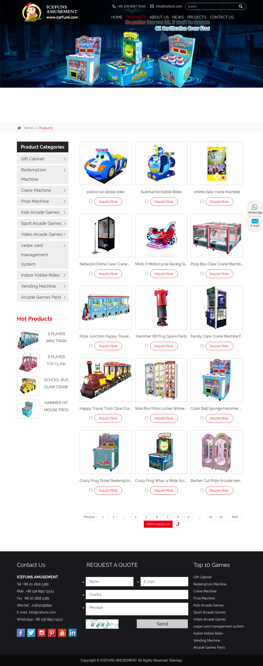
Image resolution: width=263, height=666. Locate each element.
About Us (159, 17)
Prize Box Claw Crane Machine (217, 264)
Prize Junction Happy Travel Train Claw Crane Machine (106, 336)
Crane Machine (36, 190)
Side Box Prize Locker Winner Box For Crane (161, 408)
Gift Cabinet (32, 158)
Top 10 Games (211, 564)
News (178, 17)
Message (137, 608)
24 (210, 517)
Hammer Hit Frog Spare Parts (161, 336)
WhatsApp (255, 212)
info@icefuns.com (169, 6)
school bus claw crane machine (56, 385)
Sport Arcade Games (41, 223)
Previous (89, 517)
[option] (131, 44)
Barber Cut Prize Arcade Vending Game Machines (217, 480)
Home (116, 17)
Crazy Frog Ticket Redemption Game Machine (106, 480)
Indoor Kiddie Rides (40, 275)
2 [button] (128, 113)
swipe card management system (34, 255)
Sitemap (175, 660)
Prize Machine (35, 201)
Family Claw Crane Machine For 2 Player (217, 336)
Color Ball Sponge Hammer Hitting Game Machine (217, 408)
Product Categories (42, 147)
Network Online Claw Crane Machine (106, 264)
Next (235, 517)
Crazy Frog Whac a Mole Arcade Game (161, 480)
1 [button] (120, 113)
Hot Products (34, 319)
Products (136, 17)
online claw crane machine (217, 192)
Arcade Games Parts (41, 297)
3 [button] (135, 113)
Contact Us (222, 17)
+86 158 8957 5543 (49, 619)
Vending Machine (38, 286)
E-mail (255, 225)
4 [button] (143, 113)
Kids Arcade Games (40, 212)
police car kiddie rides (106, 192)
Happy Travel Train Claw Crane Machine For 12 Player (106, 408)
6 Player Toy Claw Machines (56, 363)
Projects (196, 17)
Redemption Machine (33, 174)
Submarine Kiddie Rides (161, 192)
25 (221, 517)
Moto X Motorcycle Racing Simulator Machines (161, 264)
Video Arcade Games (42, 234)
